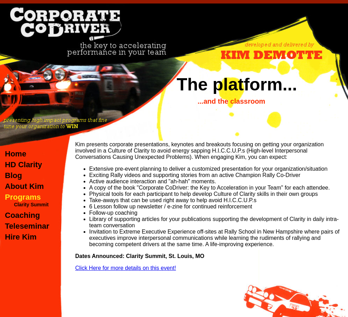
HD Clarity (23, 164)
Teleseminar (27, 226)
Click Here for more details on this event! (125, 268)
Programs (23, 197)
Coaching (22, 215)
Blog (13, 175)
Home (15, 153)
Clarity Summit (31, 204)
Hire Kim (20, 237)
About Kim (24, 186)
